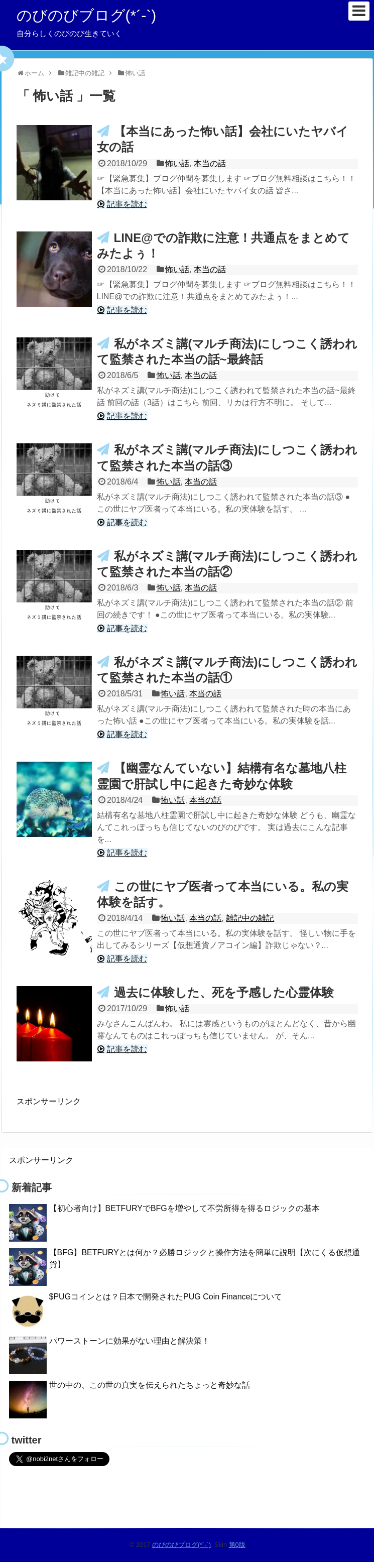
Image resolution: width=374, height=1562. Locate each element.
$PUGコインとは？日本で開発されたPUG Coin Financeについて (166, 1296)
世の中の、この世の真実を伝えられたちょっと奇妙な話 (149, 1385)
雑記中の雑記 (250, 918)
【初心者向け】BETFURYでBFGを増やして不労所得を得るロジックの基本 (184, 1208)
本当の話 (210, 163)
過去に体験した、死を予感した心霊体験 (224, 992)
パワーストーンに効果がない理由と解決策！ (129, 1341)
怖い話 (177, 163)
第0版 (237, 1544)
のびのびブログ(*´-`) (87, 15)
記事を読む (127, 204)
